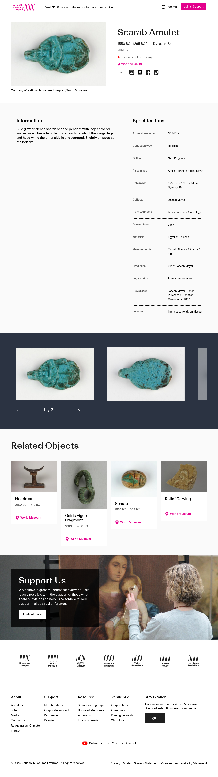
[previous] (22, 410)
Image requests (88, 720)
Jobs (14, 710)
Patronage (51, 715)
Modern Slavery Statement (141, 763)
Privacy (115, 763)
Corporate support (56, 710)
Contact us (18, 720)
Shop (111, 7)
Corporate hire (121, 705)
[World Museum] (52, 661)
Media (15, 715)
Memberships (53, 705)
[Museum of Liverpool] (24, 661)
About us (17, 705)
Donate (49, 720)
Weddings (118, 720)
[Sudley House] (165, 661)
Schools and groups (91, 705)
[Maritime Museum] (109, 661)
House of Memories (91, 710)
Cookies (166, 763)
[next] (74, 410)
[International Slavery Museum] (81, 661)
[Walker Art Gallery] (137, 661)
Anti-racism (85, 715)
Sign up (155, 718)
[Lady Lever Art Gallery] (193, 661)
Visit (48, 7)
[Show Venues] (53, 7)
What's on (63, 7)
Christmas (118, 710)
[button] (55, 375)
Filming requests (122, 715)
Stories (75, 7)
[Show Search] (168, 7)
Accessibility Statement (191, 763)
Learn (102, 7)
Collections (89, 7)
